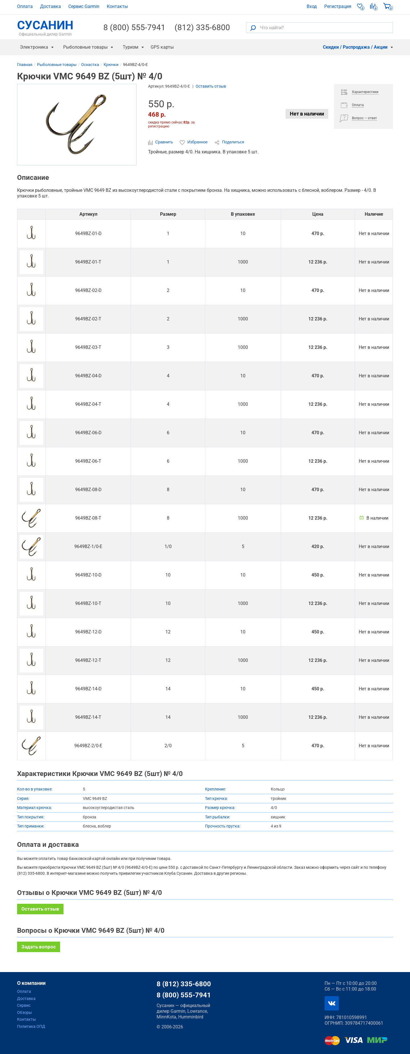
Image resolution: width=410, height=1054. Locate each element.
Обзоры (24, 1012)
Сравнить (161, 142)
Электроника (34, 47)
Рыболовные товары (85, 47)
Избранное (194, 142)
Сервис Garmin (83, 6)
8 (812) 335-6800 (184, 984)
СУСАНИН (45, 27)
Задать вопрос (38, 947)
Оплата (25, 6)
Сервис (23, 1005)
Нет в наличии (307, 114)
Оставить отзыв (211, 86)
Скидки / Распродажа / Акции (355, 47)
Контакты (117, 6)
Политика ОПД (31, 1026)
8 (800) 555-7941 (134, 27)
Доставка (50, 6)
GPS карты (162, 47)
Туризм (130, 47)
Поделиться (229, 142)
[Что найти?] (319, 27)
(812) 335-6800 (202, 27)
